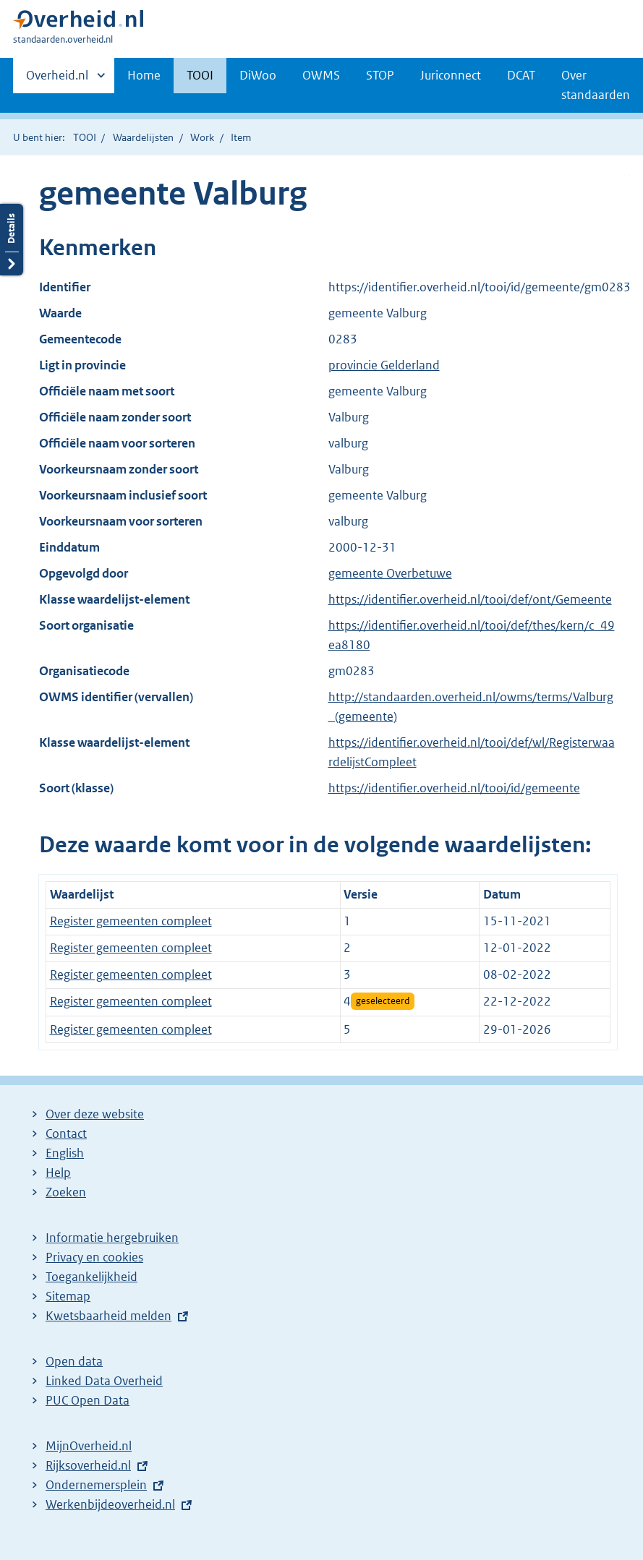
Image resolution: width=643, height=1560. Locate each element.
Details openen (11, 239)
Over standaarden (595, 85)
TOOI (200, 75)
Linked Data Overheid (104, 1381)
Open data (74, 1361)
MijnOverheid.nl (89, 1446)
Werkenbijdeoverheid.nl (110, 1504)
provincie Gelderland (384, 365)
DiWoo (257, 75)
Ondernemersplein (96, 1485)
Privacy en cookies (94, 1257)
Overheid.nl (57, 79)
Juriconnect (450, 75)
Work (202, 137)
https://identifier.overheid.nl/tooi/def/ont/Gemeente (470, 599)
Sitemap (68, 1296)
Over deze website (95, 1114)
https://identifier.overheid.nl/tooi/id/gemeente (454, 788)
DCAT (521, 75)
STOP (380, 75)
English (65, 1153)
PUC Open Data (87, 1400)
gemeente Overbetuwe (390, 573)
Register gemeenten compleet (131, 921)
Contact (66, 1133)
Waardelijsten (143, 137)
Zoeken (66, 1192)
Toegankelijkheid (91, 1277)
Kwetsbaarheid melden (108, 1316)
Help (58, 1172)
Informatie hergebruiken (112, 1238)
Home (144, 75)
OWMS (321, 75)
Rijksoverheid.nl (88, 1465)
